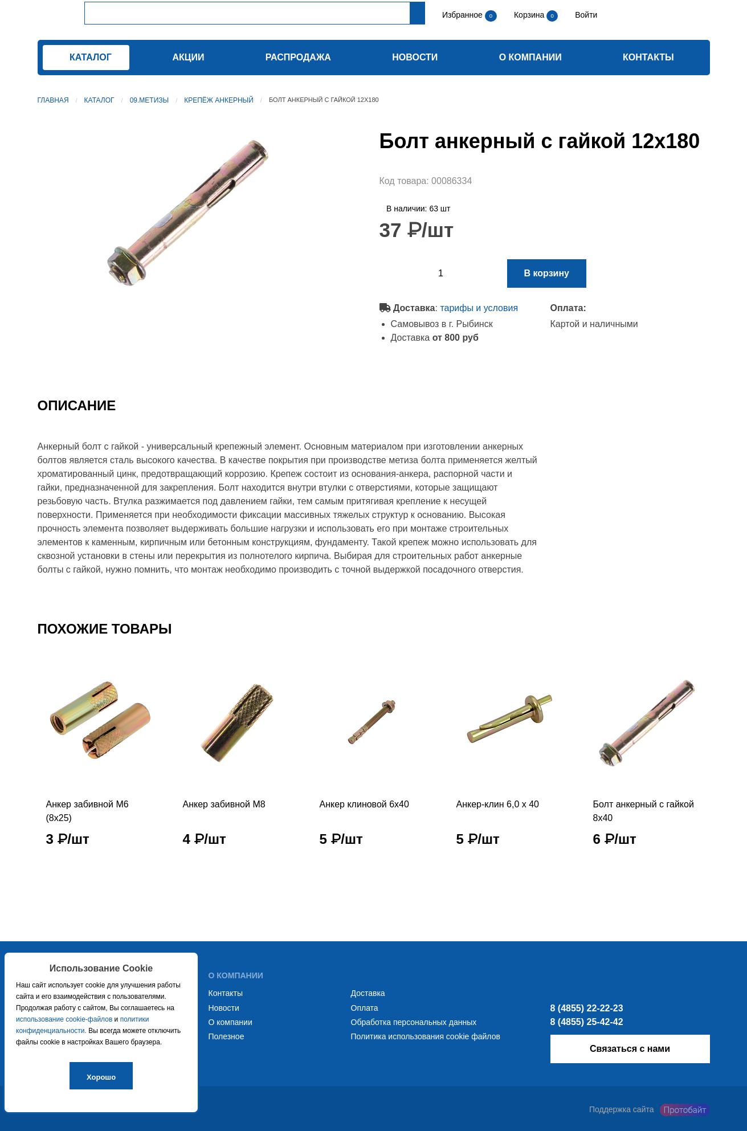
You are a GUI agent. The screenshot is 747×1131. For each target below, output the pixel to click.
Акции (188, 57)
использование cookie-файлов (64, 1019)
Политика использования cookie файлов (425, 1036)
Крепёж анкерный (219, 100)
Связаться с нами (630, 1049)
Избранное (462, 14)
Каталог (99, 100)
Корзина (530, 14)
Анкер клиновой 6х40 (364, 804)
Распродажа (298, 57)
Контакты (648, 57)
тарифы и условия (479, 308)
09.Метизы (149, 100)
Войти (585, 14)
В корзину (546, 273)
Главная (53, 100)
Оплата (364, 1007)
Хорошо (101, 1077)
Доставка (368, 993)
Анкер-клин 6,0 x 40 (497, 804)
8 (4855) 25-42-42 (586, 1022)
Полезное (226, 1036)
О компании (530, 57)
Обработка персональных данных (414, 1022)
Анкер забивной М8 (224, 804)
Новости (415, 57)
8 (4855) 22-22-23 (586, 1008)
